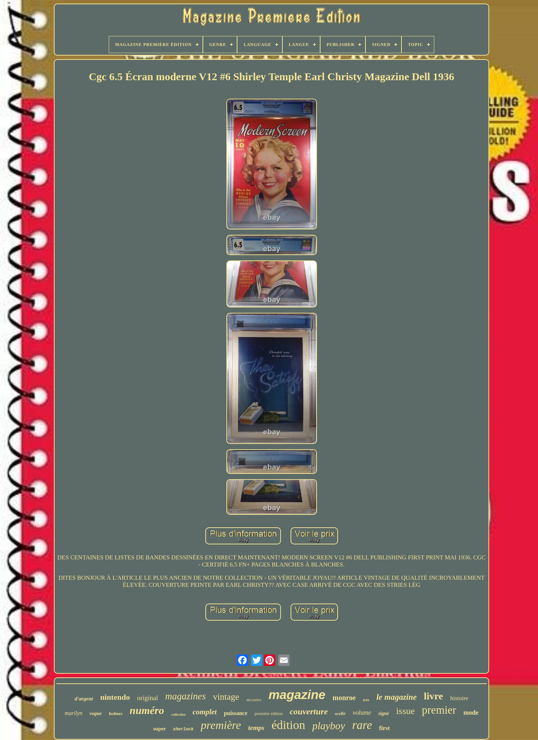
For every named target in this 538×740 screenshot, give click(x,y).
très (366, 700)
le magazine (396, 697)
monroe (344, 698)
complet (205, 712)
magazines (185, 696)
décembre (253, 700)
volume (362, 712)
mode (470, 712)
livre (433, 696)
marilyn (73, 713)
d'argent (84, 699)
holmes (115, 713)
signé (383, 713)
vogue (95, 713)
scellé (340, 713)
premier (439, 710)
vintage (226, 697)
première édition (269, 713)
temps (256, 727)
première (221, 725)
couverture (309, 711)
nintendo (115, 697)
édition (288, 724)
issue (405, 711)
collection (178, 714)
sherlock (183, 729)
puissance (235, 713)
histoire (459, 698)
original (147, 698)
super (159, 728)
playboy (328, 725)
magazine (297, 695)
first (384, 728)
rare (362, 725)
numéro (147, 710)
